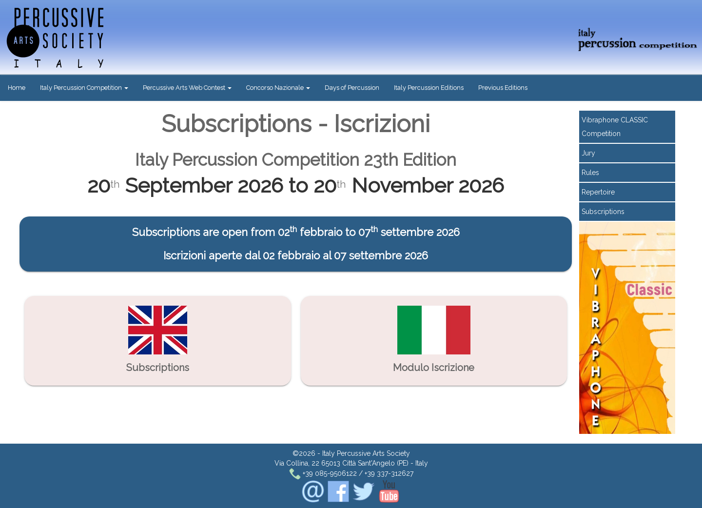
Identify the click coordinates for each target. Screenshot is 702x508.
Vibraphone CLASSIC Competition (615, 126)
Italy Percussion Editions (429, 87)
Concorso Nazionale (278, 87)
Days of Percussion (352, 87)
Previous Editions (502, 87)
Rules (590, 172)
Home (16, 87)
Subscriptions (603, 211)
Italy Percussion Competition (84, 87)
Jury (588, 153)
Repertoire (598, 192)
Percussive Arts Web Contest (187, 87)
